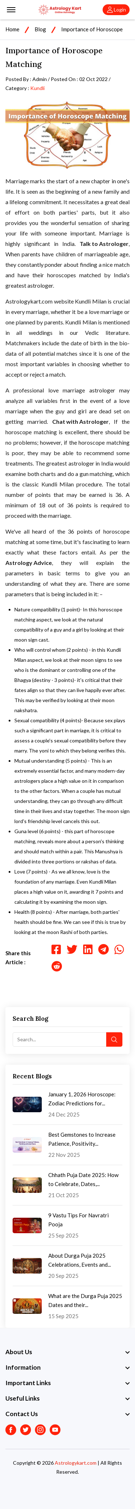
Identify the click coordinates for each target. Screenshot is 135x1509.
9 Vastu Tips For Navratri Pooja (78, 1219)
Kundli (37, 88)
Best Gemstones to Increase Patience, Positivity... (82, 1139)
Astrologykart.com (75, 1463)
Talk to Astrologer (104, 243)
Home (12, 29)
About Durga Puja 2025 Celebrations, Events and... (79, 1260)
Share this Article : (18, 957)
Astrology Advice (28, 562)
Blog (40, 29)
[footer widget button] (67, 1352)
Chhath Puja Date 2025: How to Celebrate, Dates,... (83, 1179)
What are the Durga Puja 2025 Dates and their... (85, 1300)
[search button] (114, 1039)
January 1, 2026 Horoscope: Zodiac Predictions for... (82, 1098)
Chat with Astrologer (80, 421)
